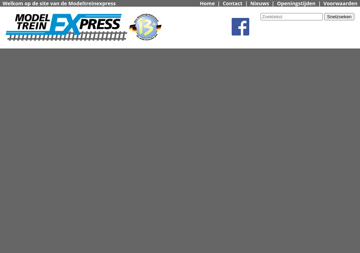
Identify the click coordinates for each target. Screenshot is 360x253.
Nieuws (259, 3)
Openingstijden (296, 3)
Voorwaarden (340, 3)
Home (207, 3)
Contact (232, 3)
